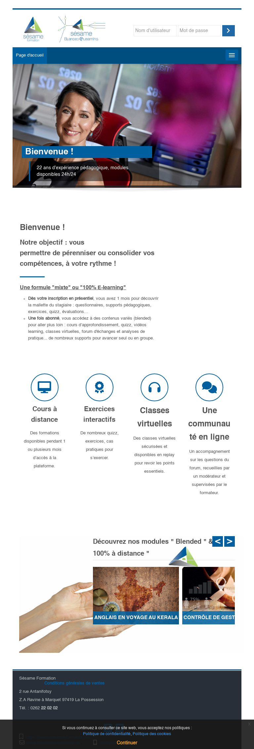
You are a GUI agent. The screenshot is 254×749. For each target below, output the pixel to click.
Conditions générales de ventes (74, 683)
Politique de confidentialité (107, 734)
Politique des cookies (152, 734)
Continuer (127, 743)
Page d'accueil (30, 55)
